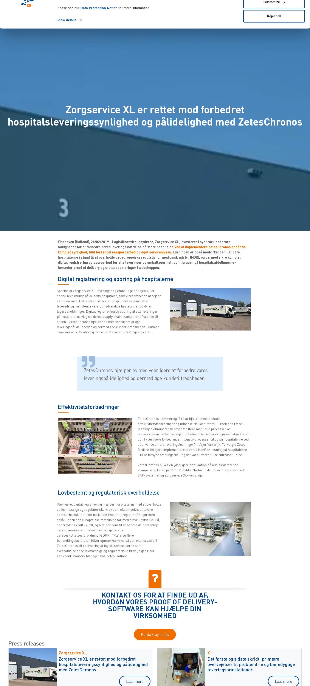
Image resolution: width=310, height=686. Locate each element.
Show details (66, 43)
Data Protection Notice (99, 31)
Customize (274, 25)
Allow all (274, 11)
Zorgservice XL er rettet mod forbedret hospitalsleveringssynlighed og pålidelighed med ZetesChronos (103, 664)
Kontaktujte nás (155, 634)
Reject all (274, 39)
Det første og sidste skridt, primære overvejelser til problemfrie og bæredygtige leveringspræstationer (251, 664)
